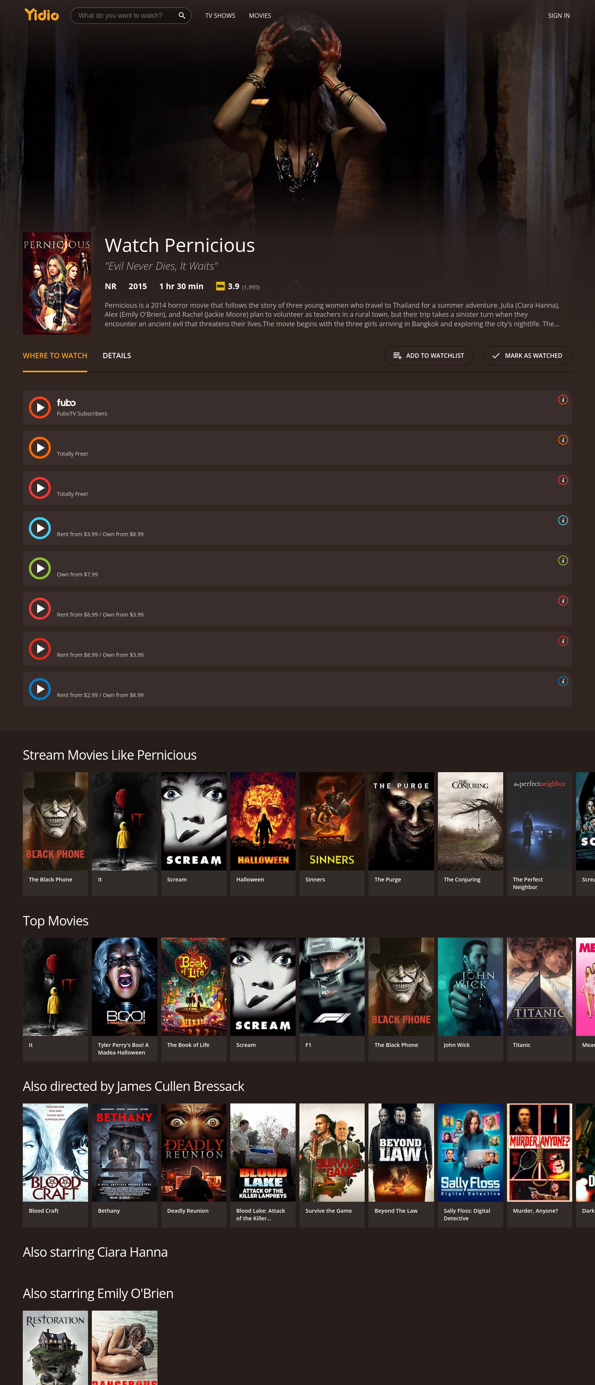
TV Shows (220, 15)
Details (116, 355)
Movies (260, 15)
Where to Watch (55, 355)
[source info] (561, 399)
